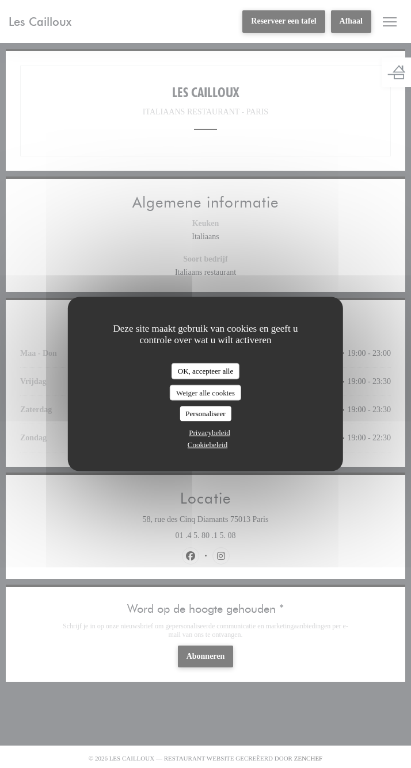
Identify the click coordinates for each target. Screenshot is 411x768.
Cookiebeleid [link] (207, 444)
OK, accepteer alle (205, 371)
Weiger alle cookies (205, 392)
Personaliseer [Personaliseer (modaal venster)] (205, 413)
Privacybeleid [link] (209, 432)
